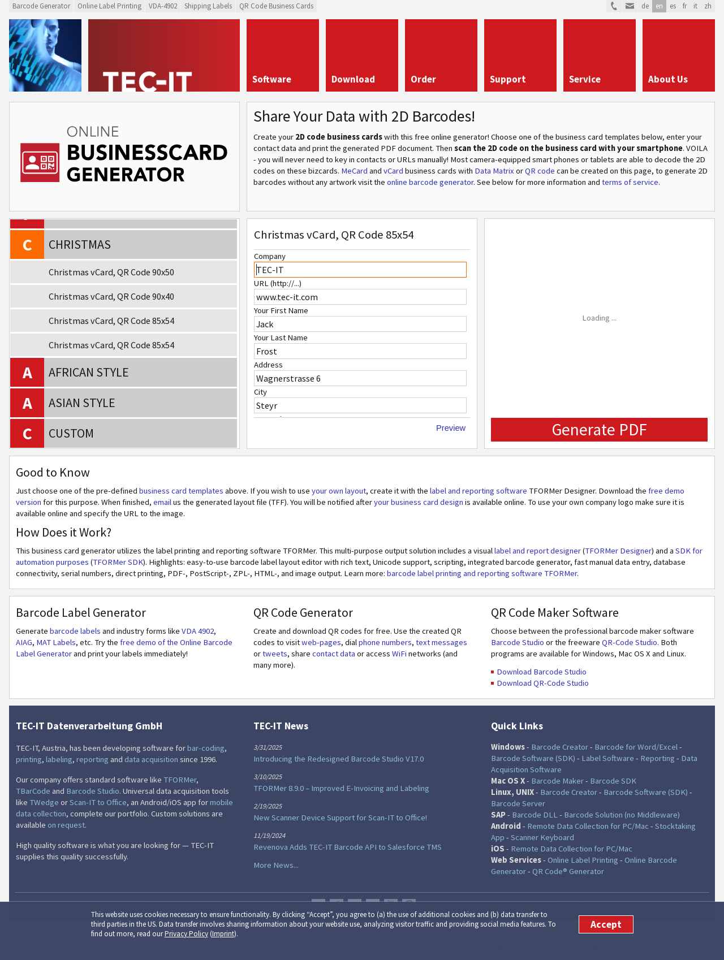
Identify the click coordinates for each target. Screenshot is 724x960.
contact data (333, 653)
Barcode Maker (557, 781)
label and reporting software (478, 491)
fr (685, 6)
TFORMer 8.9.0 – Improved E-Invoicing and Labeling (341, 788)
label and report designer (537, 551)
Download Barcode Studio (542, 672)
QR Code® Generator (568, 871)
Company (270, 256)
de (645, 6)
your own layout (339, 491)
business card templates (181, 491)
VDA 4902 (198, 631)
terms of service (630, 182)
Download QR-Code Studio (543, 683)
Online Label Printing (583, 860)
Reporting (657, 758)
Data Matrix (494, 171)
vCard (393, 171)
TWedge (44, 802)
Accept (606, 924)
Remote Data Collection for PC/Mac (588, 826)
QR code (540, 171)
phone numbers (385, 642)
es (673, 6)
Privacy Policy (186, 934)
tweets (274, 653)
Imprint (223, 934)
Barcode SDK (613, 781)
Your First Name (281, 310)
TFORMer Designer (618, 551)
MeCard (354, 171)
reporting (92, 759)
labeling (59, 759)
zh (708, 6)
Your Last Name (281, 337)
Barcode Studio (517, 642)
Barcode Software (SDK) (533, 758)
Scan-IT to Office (98, 802)
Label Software (607, 758)
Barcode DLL (535, 815)
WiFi (399, 653)
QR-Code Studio (629, 642)
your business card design (418, 502)
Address (268, 365)
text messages (441, 642)
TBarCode (33, 791)
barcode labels (75, 631)
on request (66, 825)
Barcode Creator (559, 747)
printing (29, 759)
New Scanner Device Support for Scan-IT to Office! (340, 817)
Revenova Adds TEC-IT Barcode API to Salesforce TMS (347, 847)
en (659, 6)
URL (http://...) (277, 283)
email (162, 502)
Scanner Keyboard (542, 837)
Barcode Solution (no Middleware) (622, 815)
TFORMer (179, 780)
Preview (451, 428)
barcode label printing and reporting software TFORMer (482, 573)
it (695, 6)
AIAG (24, 642)
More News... (276, 865)
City (260, 392)
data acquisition (151, 759)
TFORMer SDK (118, 562)
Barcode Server (518, 803)
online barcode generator (430, 182)
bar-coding (206, 748)
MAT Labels (56, 642)
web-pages (321, 642)
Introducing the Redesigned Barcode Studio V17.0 (338, 759)
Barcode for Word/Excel (636, 747)
